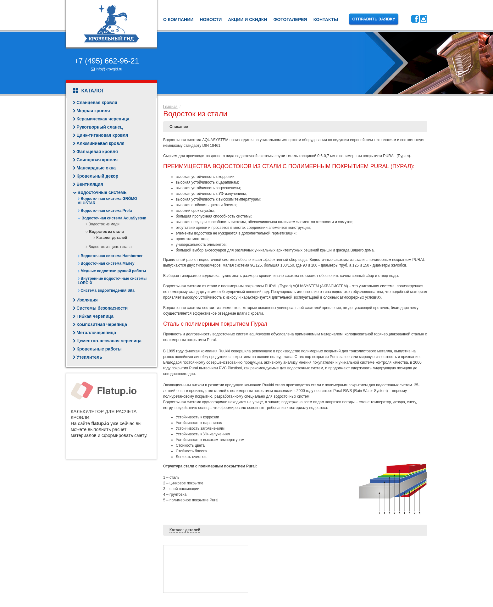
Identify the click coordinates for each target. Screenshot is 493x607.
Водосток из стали (106, 231)
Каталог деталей (111, 237)
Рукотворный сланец (99, 127)
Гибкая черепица (95, 316)
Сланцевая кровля (96, 102)
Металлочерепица (96, 332)
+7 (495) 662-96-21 (106, 61)
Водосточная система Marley (107, 263)
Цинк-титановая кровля (102, 135)
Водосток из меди (103, 224)
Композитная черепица (101, 324)
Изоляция (86, 299)
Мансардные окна (96, 167)
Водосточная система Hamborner (111, 256)
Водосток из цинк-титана (109, 247)
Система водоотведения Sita (107, 290)
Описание (178, 126)
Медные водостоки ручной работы (113, 271)
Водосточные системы (102, 192)
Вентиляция (89, 184)
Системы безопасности (102, 308)
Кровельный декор (97, 176)
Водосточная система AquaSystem (113, 218)
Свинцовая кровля (97, 159)
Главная (170, 106)
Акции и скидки (247, 19)
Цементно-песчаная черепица (108, 340)
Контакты (325, 19)
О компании (178, 19)
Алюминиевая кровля (100, 143)
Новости (211, 19)
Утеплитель (89, 357)
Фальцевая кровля (97, 151)
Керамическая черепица (102, 118)
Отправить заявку (373, 19)
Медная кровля (93, 110)
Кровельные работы (98, 348)
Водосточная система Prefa (106, 210)
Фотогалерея (290, 19)
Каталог (88, 91)
